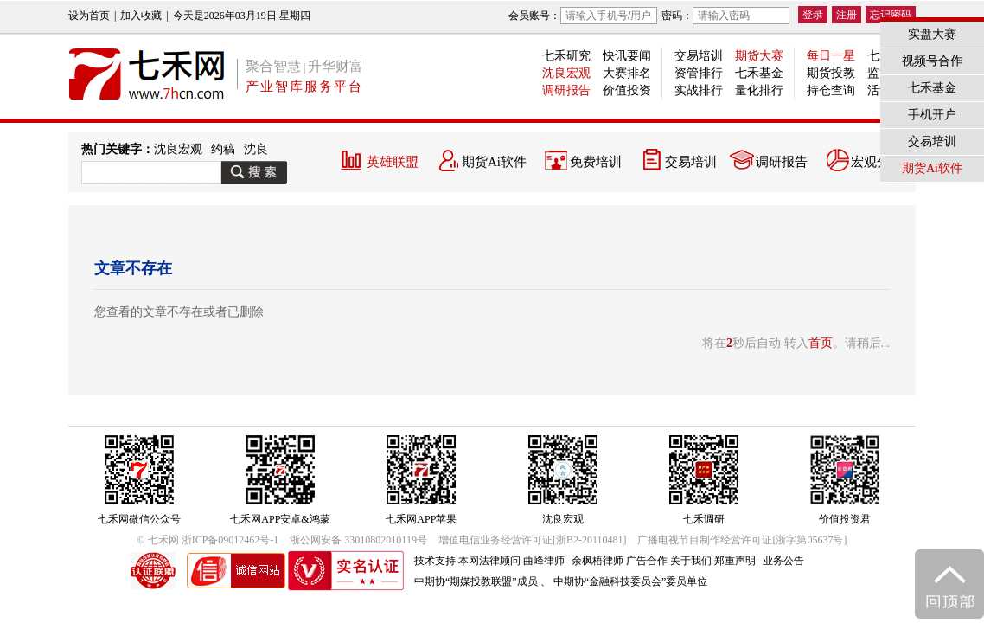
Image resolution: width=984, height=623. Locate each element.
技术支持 (435, 561)
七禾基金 (759, 73)
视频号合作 (932, 61)
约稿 (223, 149)
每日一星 (831, 55)
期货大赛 (759, 55)
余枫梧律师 (597, 561)
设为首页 (89, 16)
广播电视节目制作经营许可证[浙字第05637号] (742, 540)
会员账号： (582, 15)
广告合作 (647, 561)
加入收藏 (141, 16)
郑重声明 (735, 561)
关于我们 (691, 561)
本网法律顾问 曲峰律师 (511, 561)
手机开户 (932, 114)
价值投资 (627, 90)
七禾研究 (566, 55)
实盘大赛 (932, 34)
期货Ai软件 (494, 162)
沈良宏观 (566, 73)
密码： (725, 15)
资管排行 (698, 73)
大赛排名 (627, 73)
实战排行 (698, 90)
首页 (820, 343)
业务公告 (783, 561)
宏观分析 (877, 162)
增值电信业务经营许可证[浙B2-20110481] (532, 540)
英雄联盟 (393, 162)
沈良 (256, 149)
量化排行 (759, 90)
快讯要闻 (627, 55)
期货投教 (831, 73)
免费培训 (596, 162)
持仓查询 (831, 90)
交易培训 (698, 55)
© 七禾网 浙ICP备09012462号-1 (208, 540)
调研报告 (566, 90)
